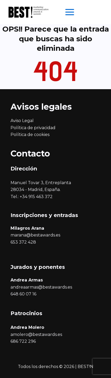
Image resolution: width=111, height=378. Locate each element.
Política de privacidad (33, 127)
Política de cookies (30, 134)
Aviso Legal (22, 120)
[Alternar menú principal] (69, 12)
